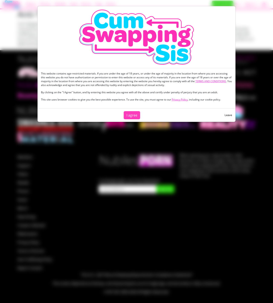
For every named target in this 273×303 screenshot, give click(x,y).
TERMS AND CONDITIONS (210, 81)
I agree (131, 115)
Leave (228, 115)
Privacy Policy (180, 99)
